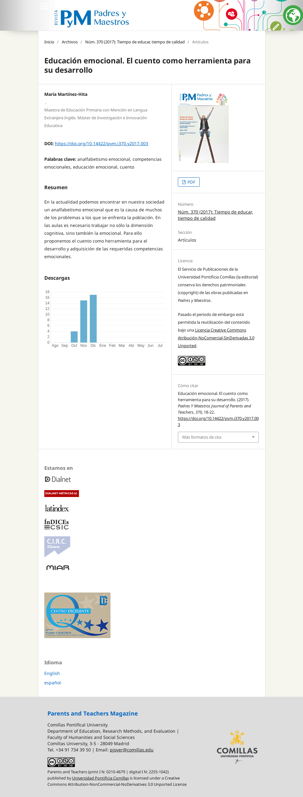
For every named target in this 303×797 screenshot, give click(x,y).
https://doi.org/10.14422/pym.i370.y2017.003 (101, 143)
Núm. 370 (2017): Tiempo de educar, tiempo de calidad (135, 42)
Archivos (70, 42)
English (52, 673)
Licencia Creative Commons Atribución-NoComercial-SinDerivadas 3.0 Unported (216, 337)
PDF (191, 182)
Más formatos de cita (201, 437)
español (52, 683)
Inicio (49, 42)
